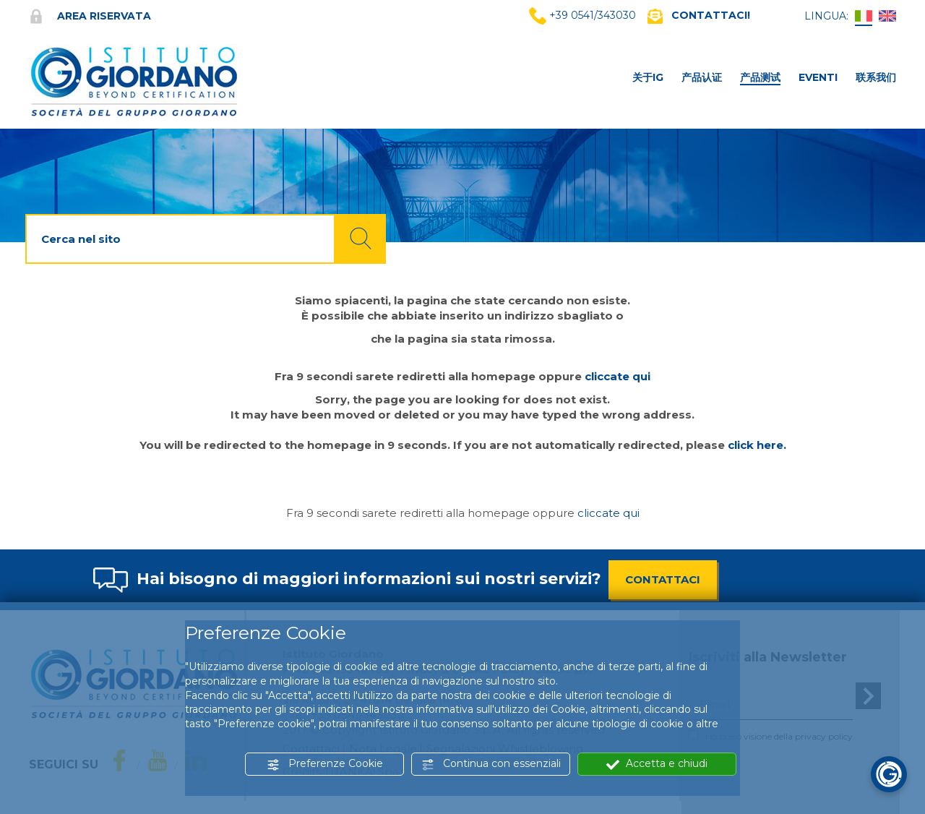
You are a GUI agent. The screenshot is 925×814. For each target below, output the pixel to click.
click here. (757, 445)
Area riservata (90, 15)
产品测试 (760, 77)
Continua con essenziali (491, 764)
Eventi (818, 77)
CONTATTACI (662, 579)
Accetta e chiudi (656, 764)
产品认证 (701, 77)
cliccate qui (617, 376)
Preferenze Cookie (325, 764)
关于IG (647, 77)
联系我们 (876, 77)
